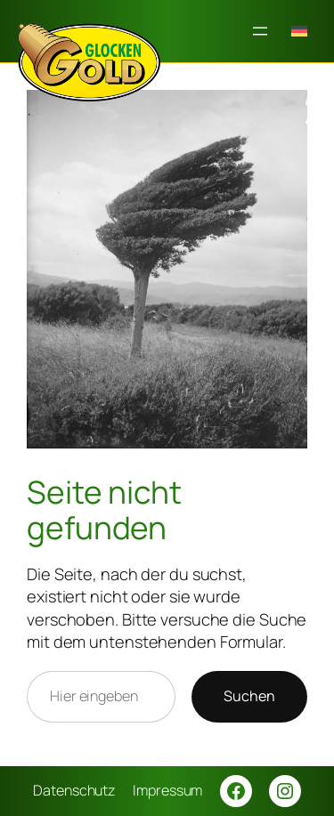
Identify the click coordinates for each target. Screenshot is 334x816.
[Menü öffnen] (260, 31)
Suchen (249, 696)
